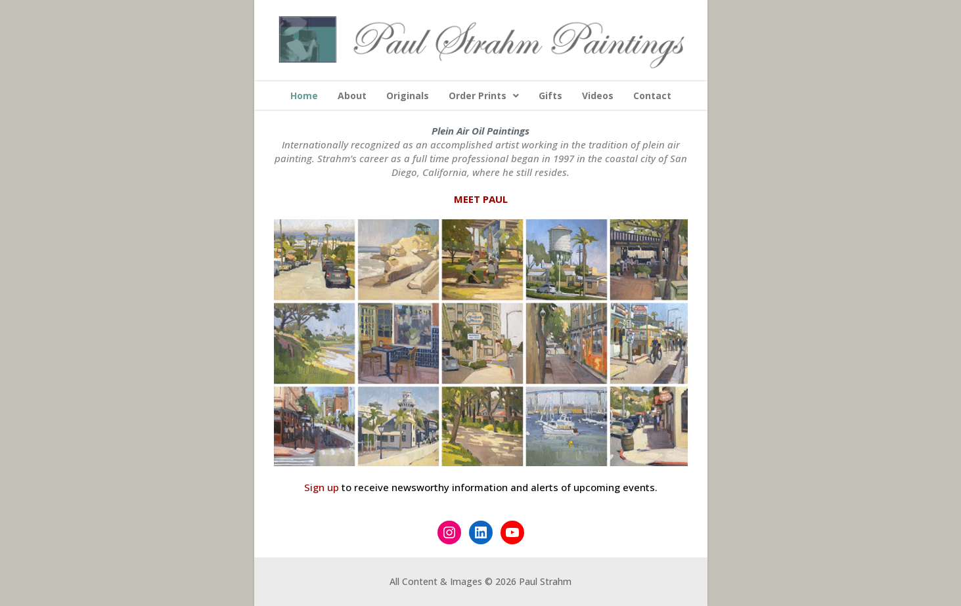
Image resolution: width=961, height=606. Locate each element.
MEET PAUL (481, 199)
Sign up (321, 487)
